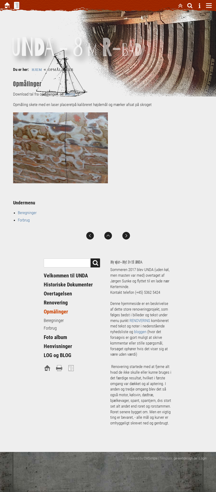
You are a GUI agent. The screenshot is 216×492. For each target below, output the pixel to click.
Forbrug (24, 220)
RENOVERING (140, 320)
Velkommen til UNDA (66, 276)
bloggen (140, 331)
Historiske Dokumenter (68, 285)
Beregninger (27, 212)
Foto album (55, 337)
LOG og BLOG (57, 355)
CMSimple (151, 458)
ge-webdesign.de (185, 458)
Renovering (56, 303)
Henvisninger (58, 346)
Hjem (37, 70)
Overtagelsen (58, 294)
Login (202, 458)
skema (69, 94)
